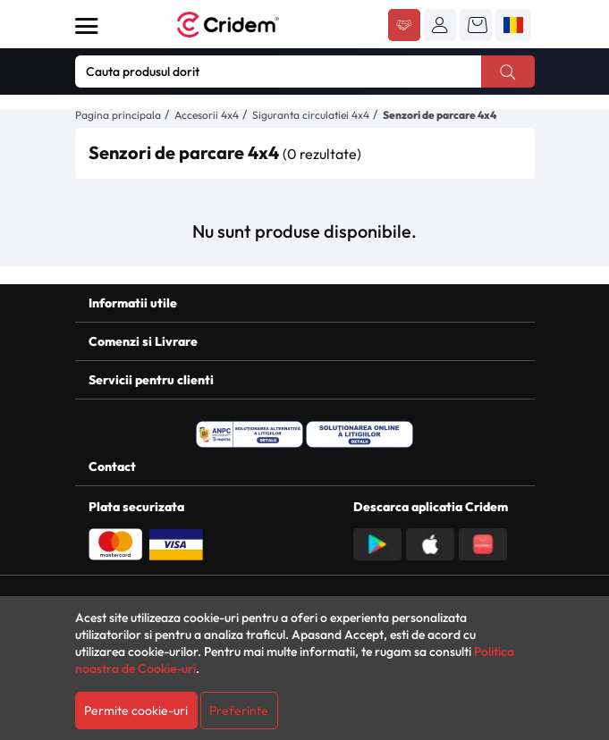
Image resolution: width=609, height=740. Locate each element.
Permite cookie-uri (136, 710)
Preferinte (238, 710)
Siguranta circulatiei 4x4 (310, 115)
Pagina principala (118, 115)
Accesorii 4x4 (206, 115)
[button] (440, 25)
